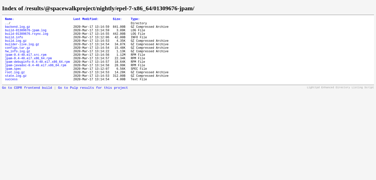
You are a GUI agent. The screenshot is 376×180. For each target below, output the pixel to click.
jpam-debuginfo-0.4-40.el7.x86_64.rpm (37, 71)
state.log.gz (15, 88)
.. (6, 24)
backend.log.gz (17, 29)
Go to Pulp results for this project (93, 101)
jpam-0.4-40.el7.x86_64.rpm (28, 67)
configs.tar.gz (17, 54)
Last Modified (85, 20)
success (11, 92)
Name (9, 20)
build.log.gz (15, 46)
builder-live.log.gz (22, 50)
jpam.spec (13, 80)
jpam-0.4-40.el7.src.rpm (25, 63)
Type (135, 20)
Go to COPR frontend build (27, 101)
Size (117, 20)
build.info (14, 42)
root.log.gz (15, 84)
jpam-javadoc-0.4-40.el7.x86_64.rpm (35, 76)
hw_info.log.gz (17, 58)
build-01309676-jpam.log (25, 33)
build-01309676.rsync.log (26, 37)
